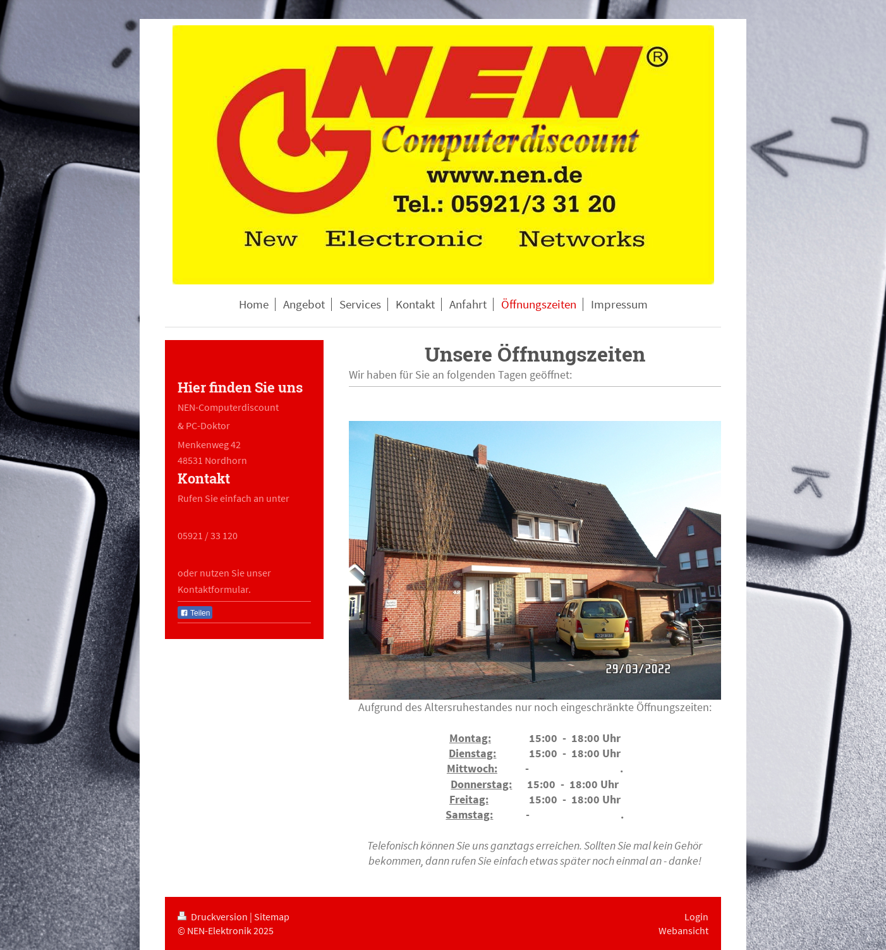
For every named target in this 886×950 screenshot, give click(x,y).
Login (696, 916)
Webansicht (683, 930)
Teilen (195, 613)
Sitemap (271, 916)
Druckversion (214, 916)
